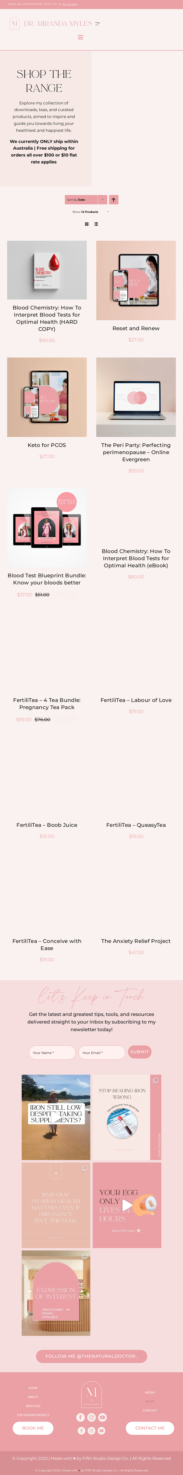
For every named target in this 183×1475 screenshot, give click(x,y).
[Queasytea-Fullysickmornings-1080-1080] (136, 740)
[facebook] (80, 1417)
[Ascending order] (113, 199)
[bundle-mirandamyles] (47, 490)
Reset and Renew (136, 328)
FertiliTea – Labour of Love (136, 700)
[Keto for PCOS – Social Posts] (47, 360)
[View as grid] (87, 224)
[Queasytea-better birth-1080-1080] (136, 615)
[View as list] (96, 224)
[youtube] (102, 1417)
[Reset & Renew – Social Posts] (136, 243)
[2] (136, 360)
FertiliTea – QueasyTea (136, 825)
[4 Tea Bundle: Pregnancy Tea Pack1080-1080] (47, 615)
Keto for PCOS (47, 445)
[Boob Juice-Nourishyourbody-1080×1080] (47, 740)
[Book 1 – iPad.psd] (136, 490)
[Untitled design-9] (47, 243)
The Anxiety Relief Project (136, 941)
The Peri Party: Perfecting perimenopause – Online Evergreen (136, 452)
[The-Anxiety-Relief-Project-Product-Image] (136, 856)
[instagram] (91, 1417)
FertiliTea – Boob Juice (46, 825)
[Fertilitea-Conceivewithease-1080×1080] (47, 856)
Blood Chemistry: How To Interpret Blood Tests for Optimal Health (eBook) (136, 558)
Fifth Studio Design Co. (105, 1458)
